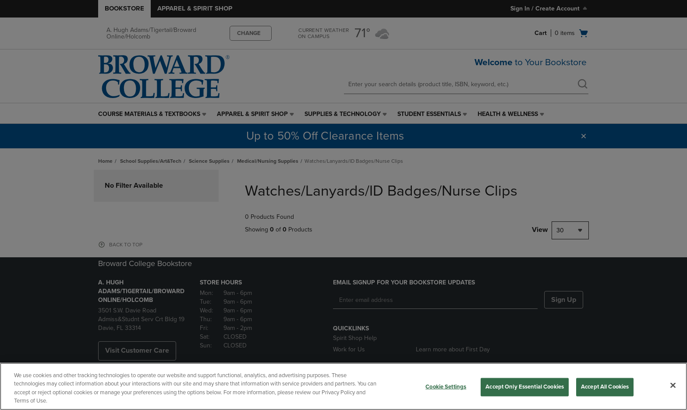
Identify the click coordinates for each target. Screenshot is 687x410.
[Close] (673, 385)
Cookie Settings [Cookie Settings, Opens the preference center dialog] (445, 386)
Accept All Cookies (605, 386)
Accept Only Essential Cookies (524, 386)
